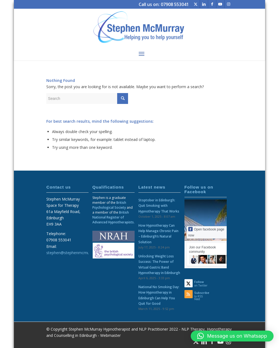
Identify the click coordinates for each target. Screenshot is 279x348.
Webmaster (110, 335)
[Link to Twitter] (196, 4)
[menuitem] (141, 54)
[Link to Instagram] (229, 4)
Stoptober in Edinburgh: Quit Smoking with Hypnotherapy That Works (158, 205)
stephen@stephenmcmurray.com (75, 252)
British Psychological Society (109, 205)
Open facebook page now (206, 232)
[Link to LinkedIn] (204, 4)
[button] (232, 336)
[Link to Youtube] (220, 4)
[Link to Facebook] (212, 4)
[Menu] (141, 54)
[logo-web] (139, 28)
